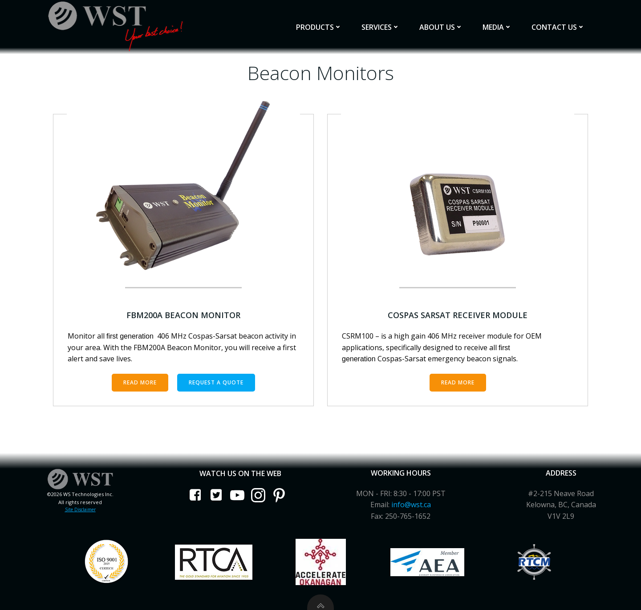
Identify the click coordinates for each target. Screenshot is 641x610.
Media (497, 27)
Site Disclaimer (80, 509)
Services (380, 27)
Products (319, 27)
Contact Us (558, 27)
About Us (441, 27)
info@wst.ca (411, 504)
